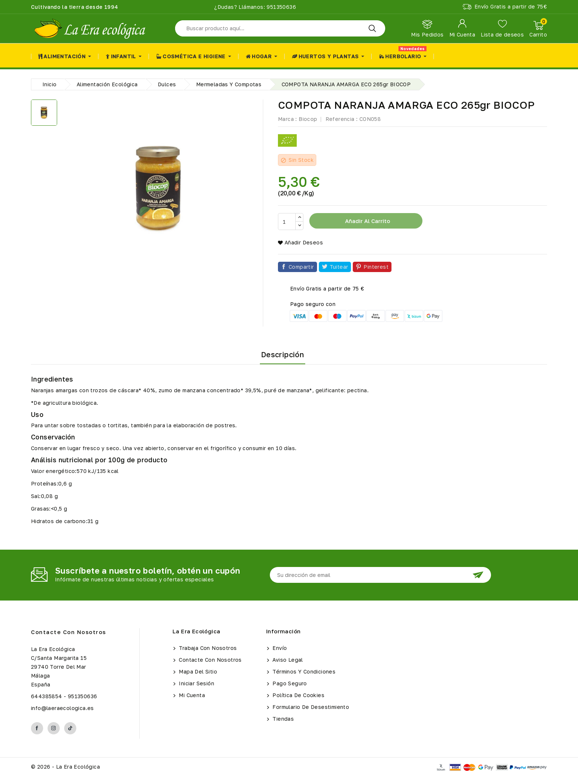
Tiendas (282, 719)
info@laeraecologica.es (62, 708)
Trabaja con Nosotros (207, 648)
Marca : (287, 119)
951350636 (280, 7)
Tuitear (339, 267)
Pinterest (376, 267)
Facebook (37, 728)
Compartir (301, 267)
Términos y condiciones (303, 671)
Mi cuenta (191, 695)
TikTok (70, 728)
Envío (279, 648)
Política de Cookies (297, 695)
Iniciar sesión (195, 683)
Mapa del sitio (197, 671)
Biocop (308, 119)
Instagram (54, 728)
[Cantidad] (287, 221)
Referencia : (341, 119)
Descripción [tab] (282, 354)
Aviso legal (287, 660)
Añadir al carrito (367, 221)
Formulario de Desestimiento (310, 707)
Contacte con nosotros (68, 632)
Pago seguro (289, 683)
